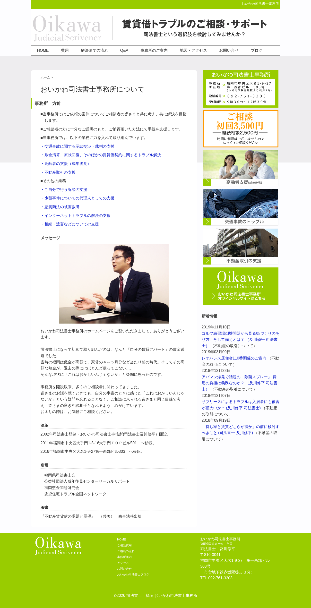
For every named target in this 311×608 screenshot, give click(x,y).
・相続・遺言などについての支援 (70, 224)
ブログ (256, 50)
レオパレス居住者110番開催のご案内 (234, 358)
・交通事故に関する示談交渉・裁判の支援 (77, 146)
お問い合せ (229, 50)
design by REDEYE (156, 601)
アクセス (123, 563)
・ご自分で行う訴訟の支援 (64, 190)
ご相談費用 (124, 545)
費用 (65, 50)
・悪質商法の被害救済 (60, 207)
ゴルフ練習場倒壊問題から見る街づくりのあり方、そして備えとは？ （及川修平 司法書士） (240, 339)
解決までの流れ (94, 50)
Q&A (124, 50)
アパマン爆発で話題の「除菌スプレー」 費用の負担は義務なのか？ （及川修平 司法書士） (240, 383)
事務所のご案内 (154, 50)
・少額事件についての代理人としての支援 (77, 198)
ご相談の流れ (126, 551)
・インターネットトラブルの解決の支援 (76, 216)
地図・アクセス (193, 50)
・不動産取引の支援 (58, 172)
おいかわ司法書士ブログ (133, 574)
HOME (43, 50)
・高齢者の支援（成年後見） (66, 164)
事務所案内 (124, 557)
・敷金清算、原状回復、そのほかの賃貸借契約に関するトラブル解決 (101, 155)
